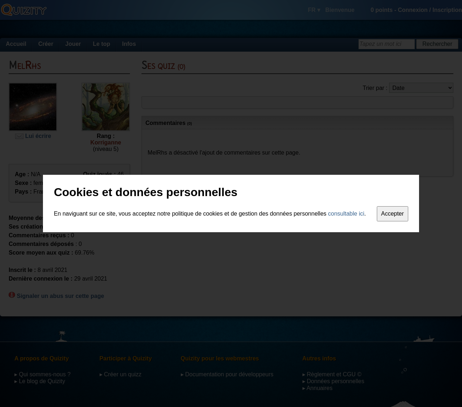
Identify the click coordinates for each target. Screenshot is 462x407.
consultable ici (346, 214)
